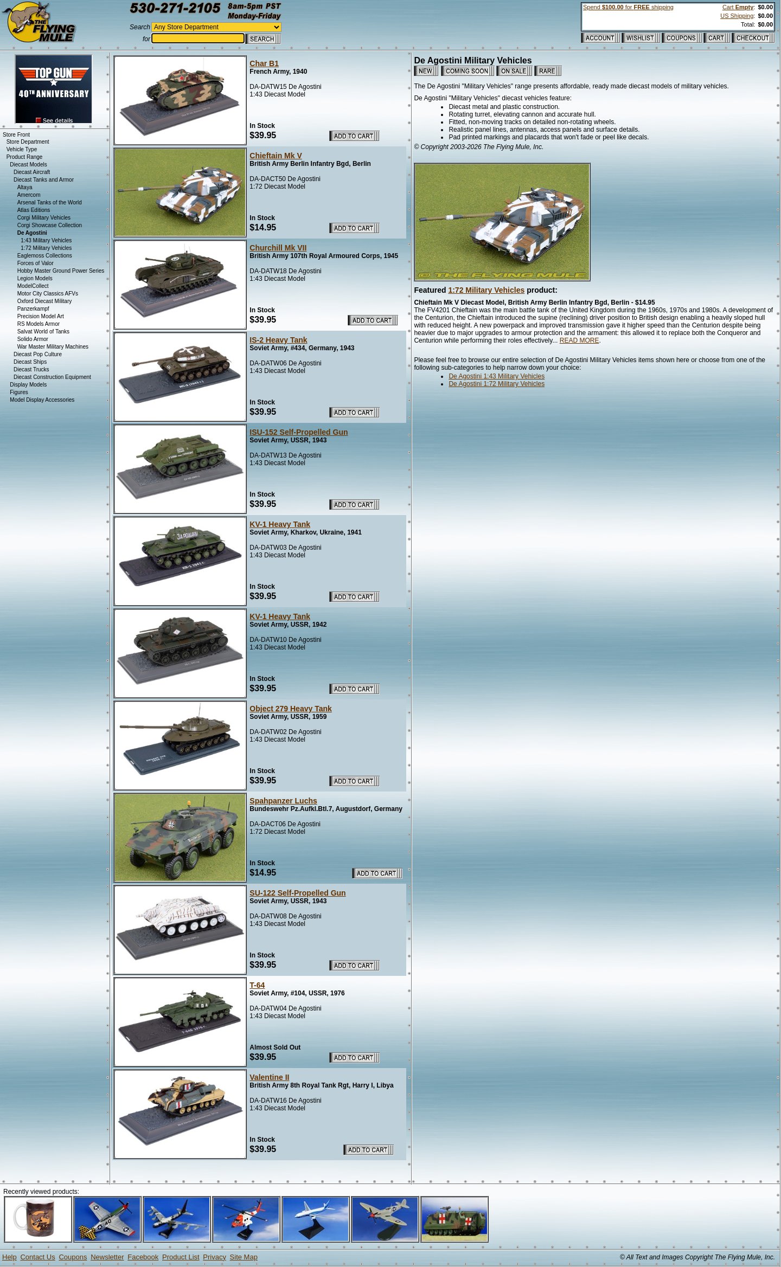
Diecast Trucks (31, 369)
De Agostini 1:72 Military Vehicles (497, 384)
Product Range (25, 157)
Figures (19, 392)
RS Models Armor (38, 324)
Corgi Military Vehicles (44, 218)
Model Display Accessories (42, 400)
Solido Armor (32, 339)
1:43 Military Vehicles (46, 240)
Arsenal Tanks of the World (49, 202)
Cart (737, 7)
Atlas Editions (33, 210)
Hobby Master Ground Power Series (61, 271)
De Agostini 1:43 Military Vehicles (497, 376)
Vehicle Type (22, 149)
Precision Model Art (40, 316)
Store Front (16, 135)
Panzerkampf (33, 309)
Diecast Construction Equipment (52, 377)
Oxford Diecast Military (44, 301)
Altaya (25, 187)
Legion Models (35, 278)
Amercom (29, 195)
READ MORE (579, 340)
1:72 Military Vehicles (486, 290)
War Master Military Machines (52, 347)
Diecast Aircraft (32, 172)
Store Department (28, 142)
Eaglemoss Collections (44, 256)
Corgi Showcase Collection (49, 225)
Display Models (28, 385)
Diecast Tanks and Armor (44, 180)
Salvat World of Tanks (43, 332)
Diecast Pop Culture (38, 354)
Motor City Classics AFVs (47, 294)
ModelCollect (33, 286)
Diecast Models (28, 165)
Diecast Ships (30, 362)
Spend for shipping (628, 7)
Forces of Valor (35, 263)
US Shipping (736, 15)
